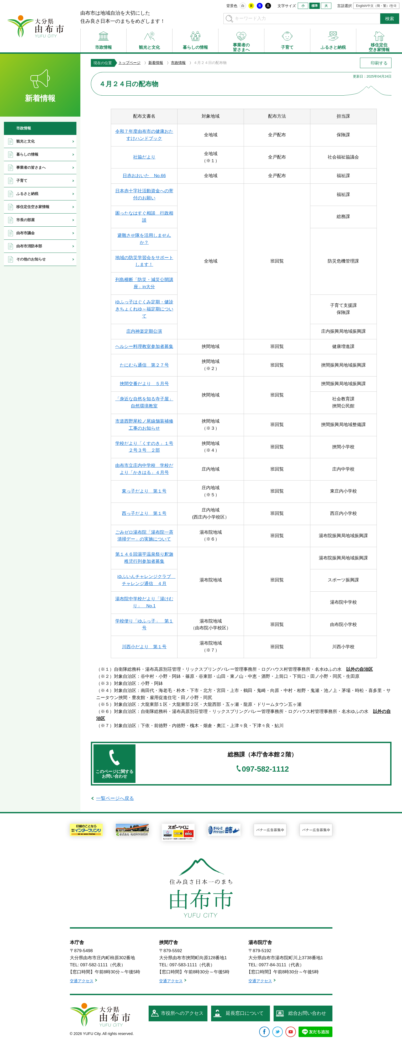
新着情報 (155, 63)
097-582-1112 (265, 769)
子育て (21, 180)
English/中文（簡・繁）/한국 (376, 6)
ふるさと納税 (27, 194)
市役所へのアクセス (182, 1013)
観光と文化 (25, 141)
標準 (314, 6)
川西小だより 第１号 (144, 646)
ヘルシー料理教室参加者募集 (144, 346)
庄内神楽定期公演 (144, 331)
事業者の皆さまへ (31, 167)
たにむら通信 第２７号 (144, 365)
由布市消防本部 (29, 246)
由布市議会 (25, 233)
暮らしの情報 (27, 154)
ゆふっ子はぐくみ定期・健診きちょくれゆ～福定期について (144, 309)
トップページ (129, 63)
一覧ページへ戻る (115, 798)
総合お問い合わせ (307, 1013)
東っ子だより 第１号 (144, 491)
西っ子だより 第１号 (144, 513)
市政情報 (178, 63)
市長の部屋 (25, 220)
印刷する (379, 63)
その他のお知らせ (31, 259)
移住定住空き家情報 (32, 207)
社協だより (144, 157)
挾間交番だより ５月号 (144, 383)
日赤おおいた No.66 (144, 175)
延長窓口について (245, 1013)
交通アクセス (81, 981)
